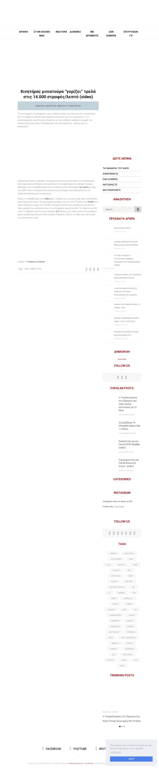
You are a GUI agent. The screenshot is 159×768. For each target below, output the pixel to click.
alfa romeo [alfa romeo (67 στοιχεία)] (116, 559)
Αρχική (23, 31)
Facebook (51, 749)
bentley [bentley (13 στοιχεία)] (122, 565)
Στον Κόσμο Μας (42, 33)
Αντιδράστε (110, 184)
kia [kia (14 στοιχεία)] (135, 610)
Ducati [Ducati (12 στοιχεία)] (114, 582)
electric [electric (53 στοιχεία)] (129, 582)
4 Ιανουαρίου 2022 (126, 452)
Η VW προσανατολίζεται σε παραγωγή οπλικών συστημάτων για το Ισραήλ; (125, 291)
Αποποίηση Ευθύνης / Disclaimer (81, 763)
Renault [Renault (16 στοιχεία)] (115, 643)
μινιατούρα (36, 269)
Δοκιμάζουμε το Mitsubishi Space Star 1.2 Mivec (129, 425)
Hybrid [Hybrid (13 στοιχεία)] (129, 604)
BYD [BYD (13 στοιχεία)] (129, 570)
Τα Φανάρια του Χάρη (116, 168)
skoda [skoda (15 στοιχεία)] (129, 643)
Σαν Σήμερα (111, 33)
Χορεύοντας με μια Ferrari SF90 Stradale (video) (129, 444)
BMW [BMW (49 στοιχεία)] (135, 565)
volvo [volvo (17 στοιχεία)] (124, 660)
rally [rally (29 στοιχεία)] (110, 638)
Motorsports (112, 190)
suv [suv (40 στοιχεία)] (113, 655)
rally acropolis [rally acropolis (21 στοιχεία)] (128, 638)
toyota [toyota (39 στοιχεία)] (110, 660)
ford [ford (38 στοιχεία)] (113, 598)
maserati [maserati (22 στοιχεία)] (115, 621)
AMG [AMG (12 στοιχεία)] (131, 559)
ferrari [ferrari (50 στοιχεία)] (121, 593)
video (27, 269)
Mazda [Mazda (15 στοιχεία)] (130, 621)
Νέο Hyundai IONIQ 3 (122, 228)
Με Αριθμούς (92, 33)
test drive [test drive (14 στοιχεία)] (127, 655)
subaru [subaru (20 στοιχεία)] (113, 649)
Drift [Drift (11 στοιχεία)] (130, 576)
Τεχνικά (114, 712)
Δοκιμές (75, 31)
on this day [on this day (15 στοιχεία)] (114, 632)
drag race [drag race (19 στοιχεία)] (116, 576)
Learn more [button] (115, 752)
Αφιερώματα (110, 173)
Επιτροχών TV (131, 33)
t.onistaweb (119, 507)
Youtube (78, 749)
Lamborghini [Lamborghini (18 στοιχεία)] (115, 615)
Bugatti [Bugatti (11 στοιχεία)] (116, 570)
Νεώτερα (61, 31)
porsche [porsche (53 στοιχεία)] (131, 632)
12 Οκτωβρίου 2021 (127, 415)
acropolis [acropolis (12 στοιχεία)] (129, 553)
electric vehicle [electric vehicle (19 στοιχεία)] (117, 587)
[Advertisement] (79, 59)
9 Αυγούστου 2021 (126, 471)
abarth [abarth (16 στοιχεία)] (113, 553)
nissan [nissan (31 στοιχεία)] (130, 626)
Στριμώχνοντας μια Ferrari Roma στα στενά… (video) (129, 463)
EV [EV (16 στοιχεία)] (134, 587)
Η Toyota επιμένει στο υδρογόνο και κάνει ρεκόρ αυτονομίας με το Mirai (128, 404)
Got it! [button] (131, 759)
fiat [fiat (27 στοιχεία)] (134, 593)
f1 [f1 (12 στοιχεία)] (109, 593)
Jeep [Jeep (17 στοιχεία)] (124, 610)
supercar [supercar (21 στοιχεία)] (129, 649)
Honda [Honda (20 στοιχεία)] (115, 604)
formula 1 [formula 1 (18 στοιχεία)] (128, 598)
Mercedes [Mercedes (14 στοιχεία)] (115, 626)
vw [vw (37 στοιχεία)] (135, 660)
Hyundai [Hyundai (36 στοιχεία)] (111, 610)
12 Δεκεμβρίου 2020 (127, 433)
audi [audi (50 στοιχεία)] (109, 565)
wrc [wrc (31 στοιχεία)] (122, 666)
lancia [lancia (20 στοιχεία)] (132, 615)
